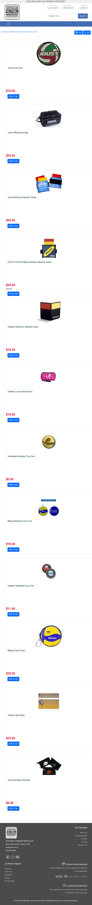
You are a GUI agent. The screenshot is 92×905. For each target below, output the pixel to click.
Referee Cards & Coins (28, 32)
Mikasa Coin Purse (16, 650)
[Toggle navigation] (8, 24)
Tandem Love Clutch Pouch (19, 391)
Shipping (8, 875)
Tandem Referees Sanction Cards (22, 327)
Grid (78, 32)
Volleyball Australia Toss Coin (21, 456)
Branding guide (81, 836)
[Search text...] (62, 15)
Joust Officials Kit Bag (17, 132)
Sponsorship (10, 881)
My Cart (85, 8)
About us (83, 833)
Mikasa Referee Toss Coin (19, 521)
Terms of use (82, 845)
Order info (8, 872)
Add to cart (13, 96)
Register (8, 869)
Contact (84, 839)
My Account (69, 8)
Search (83, 16)
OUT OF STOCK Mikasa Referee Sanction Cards (29, 262)
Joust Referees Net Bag (18, 780)
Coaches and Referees (10, 32)
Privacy (84, 842)
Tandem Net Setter (16, 715)
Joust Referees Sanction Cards (21, 197)
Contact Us (54, 8)
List (87, 32)
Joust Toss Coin (14, 68)
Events (7, 878)
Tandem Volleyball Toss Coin (20, 586)
